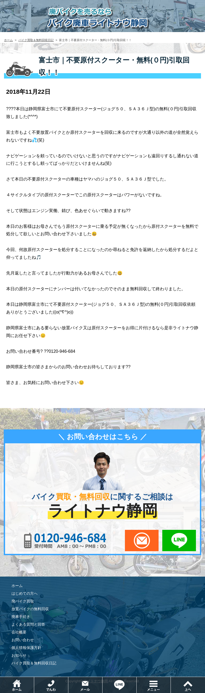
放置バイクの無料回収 (30, 609)
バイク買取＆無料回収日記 (36, 40)
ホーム (8, 40)
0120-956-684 (65, 540)
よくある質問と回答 (28, 624)
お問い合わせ (22, 640)
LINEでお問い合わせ (179, 540)
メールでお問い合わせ (142, 540)
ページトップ (188, 685)
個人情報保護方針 (26, 647)
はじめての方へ (24, 593)
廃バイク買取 (22, 601)
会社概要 (18, 632)
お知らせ (18, 655)
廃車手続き (20, 616)
